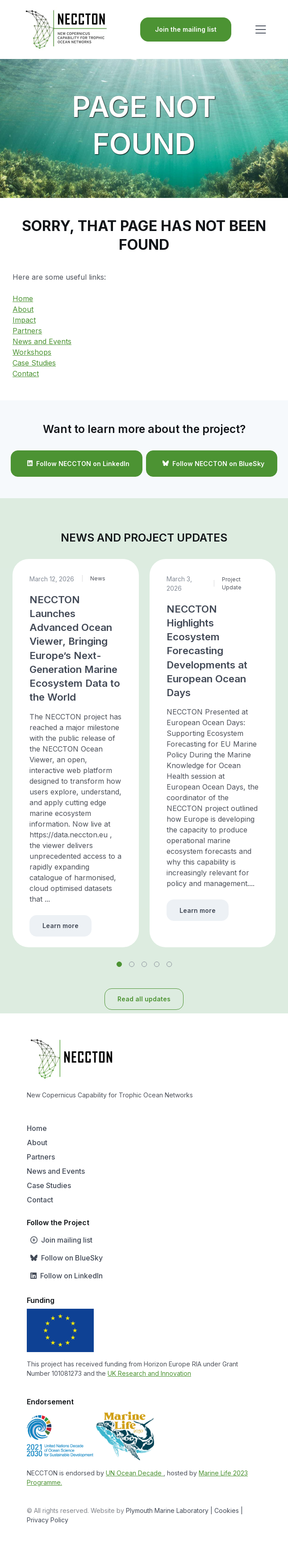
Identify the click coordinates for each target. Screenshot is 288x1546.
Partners (27, 330)
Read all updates (144, 999)
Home (23, 298)
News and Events (42, 341)
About (23, 309)
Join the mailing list (186, 29)
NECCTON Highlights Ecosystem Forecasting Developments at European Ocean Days (207, 651)
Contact (26, 373)
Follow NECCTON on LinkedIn (76, 463)
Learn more (60, 925)
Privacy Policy (47, 1520)
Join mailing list (59, 1240)
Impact (24, 319)
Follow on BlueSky (65, 1258)
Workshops (32, 352)
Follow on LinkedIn (65, 1276)
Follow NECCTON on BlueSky (211, 463)
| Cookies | (226, 1510)
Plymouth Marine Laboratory (167, 1510)
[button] (119, 964)
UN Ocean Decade (134, 1473)
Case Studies (34, 362)
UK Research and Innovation (149, 1373)
